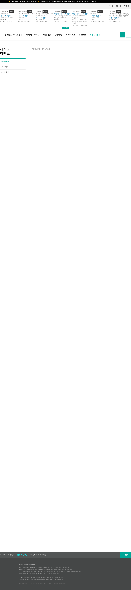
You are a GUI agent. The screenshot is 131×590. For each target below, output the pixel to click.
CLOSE (66, 28)
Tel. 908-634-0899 (6, 22)
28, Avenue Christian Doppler (79, 17)
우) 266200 (112, 20)
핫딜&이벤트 (95, 34)
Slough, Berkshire (60, 18)
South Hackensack (6, 18)
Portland (21, 18)
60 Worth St (4, 14)
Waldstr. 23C (94, 14)
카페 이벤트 (4, 67)
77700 (74, 24)
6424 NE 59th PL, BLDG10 (26, 14)
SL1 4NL (57, 20)
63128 (92, 20)
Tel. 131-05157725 (115, 22)
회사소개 (2, 555)
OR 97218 (21, 20)
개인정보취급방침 (21, 555)
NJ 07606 (3, 20)
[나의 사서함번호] (5, 16)
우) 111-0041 (40, 20)
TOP (126, 555)
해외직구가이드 (32, 34)
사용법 (11, 11)
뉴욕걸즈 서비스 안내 (13, 34)
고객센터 (126, 6)
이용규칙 (32, 555)
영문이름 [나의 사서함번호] (62, 14)
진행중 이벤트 (5, 61)
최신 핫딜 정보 (5, 72)
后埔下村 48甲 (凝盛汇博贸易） (119, 16)
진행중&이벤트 (36, 49)
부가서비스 (70, 34)
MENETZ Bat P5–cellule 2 (80, 20)
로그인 (111, 6)
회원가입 (118, 6)
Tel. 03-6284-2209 (42, 22)
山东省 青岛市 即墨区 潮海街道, (119, 14)
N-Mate (82, 34)
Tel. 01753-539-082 (60, 22)
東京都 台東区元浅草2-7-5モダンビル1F (44, 15)
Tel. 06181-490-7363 (97, 22)
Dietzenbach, (94, 18)
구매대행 (58, 34)
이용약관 (11, 555)
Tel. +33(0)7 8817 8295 (79, 26)
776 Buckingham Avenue (62, 16)
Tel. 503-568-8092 (24, 22)
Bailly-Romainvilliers (79, 22)
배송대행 (47, 34)
